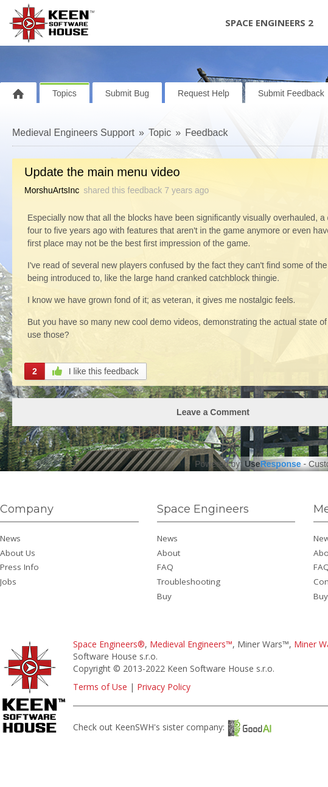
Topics (64, 93)
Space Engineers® (109, 644)
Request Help (203, 93)
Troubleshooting (188, 581)
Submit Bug (127, 93)
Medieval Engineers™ (191, 644)
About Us (17, 552)
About (168, 552)
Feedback (206, 132)
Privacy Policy (163, 687)
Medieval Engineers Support (73, 132)
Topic (159, 132)
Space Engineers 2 (269, 22)
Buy (164, 596)
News (10, 538)
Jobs (8, 581)
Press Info (19, 566)
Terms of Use (100, 687)
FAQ (165, 566)
